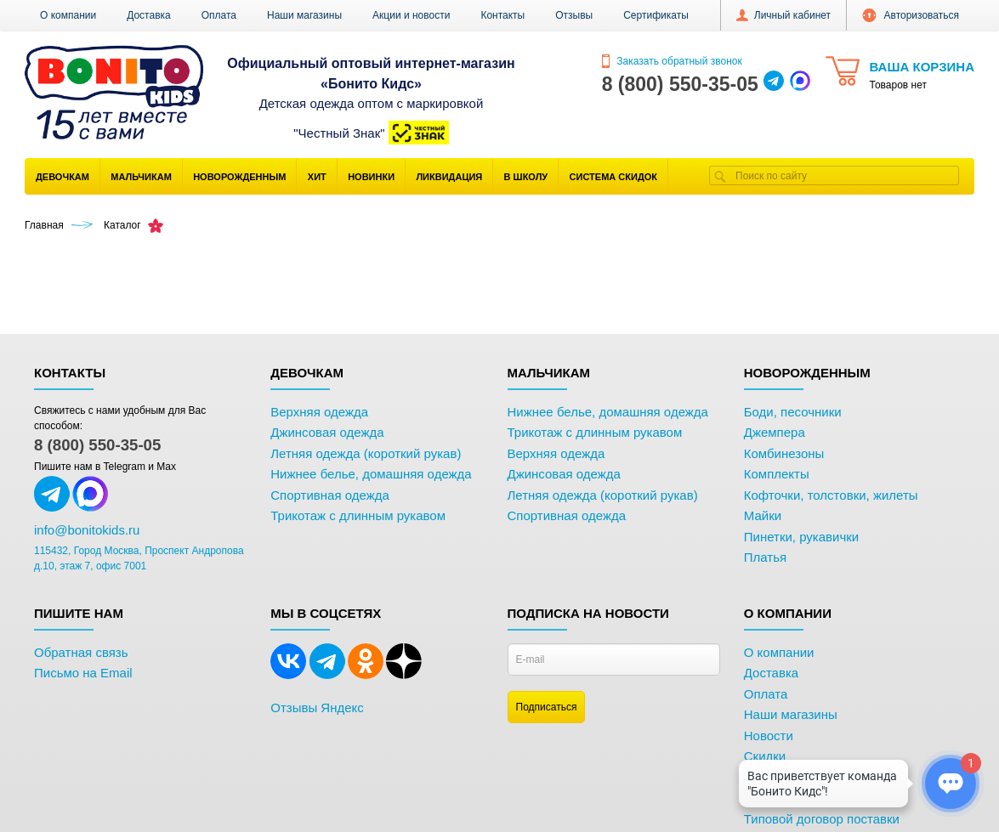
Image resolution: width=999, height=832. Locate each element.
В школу (526, 177)
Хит (317, 177)
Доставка (149, 15)
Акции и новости (411, 15)
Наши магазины (304, 15)
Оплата (219, 15)
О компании (68, 15)
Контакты (502, 15)
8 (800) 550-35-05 (97, 445)
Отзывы (574, 15)
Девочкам (62, 177)
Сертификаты (656, 15)
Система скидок (613, 177)
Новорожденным (239, 177)
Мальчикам (141, 177)
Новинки (371, 177)
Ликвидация (449, 177)
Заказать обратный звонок (672, 61)
